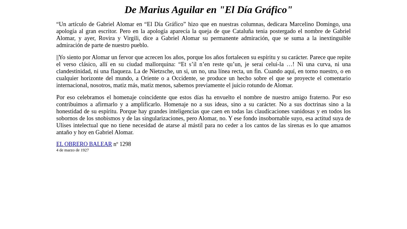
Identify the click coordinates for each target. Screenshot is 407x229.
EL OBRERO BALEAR (84, 144)
